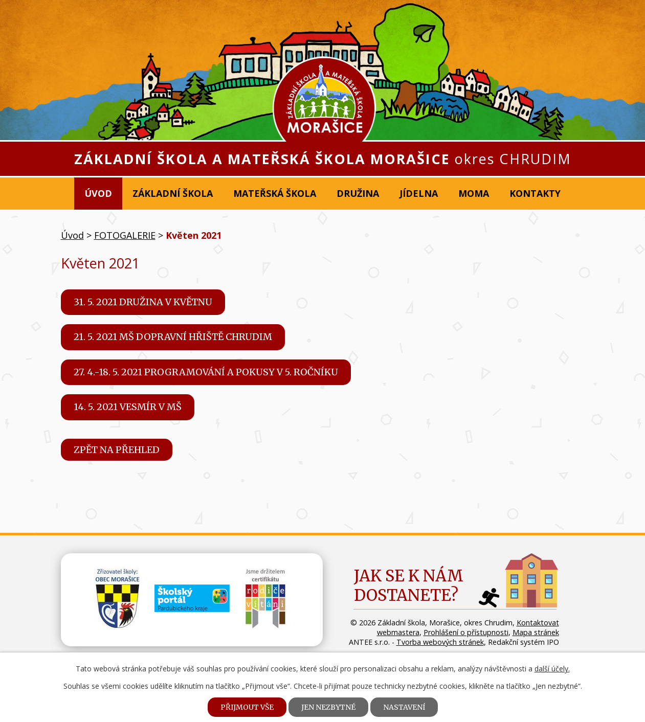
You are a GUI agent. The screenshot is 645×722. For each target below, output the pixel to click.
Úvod (98, 193)
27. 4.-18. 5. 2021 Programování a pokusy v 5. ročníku (206, 372)
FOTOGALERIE (124, 235)
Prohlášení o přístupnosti (466, 632)
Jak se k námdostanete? (408, 585)
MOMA (473, 193)
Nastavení (404, 707)
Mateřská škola (274, 193)
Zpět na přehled (117, 450)
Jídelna (418, 193)
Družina (358, 193)
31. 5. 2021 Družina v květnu (143, 302)
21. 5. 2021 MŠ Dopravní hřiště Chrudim (173, 337)
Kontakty (535, 193)
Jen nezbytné (328, 707)
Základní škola (172, 193)
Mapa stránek (536, 632)
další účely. (552, 668)
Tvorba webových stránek (440, 642)
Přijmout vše (247, 707)
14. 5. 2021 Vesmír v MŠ (128, 407)
